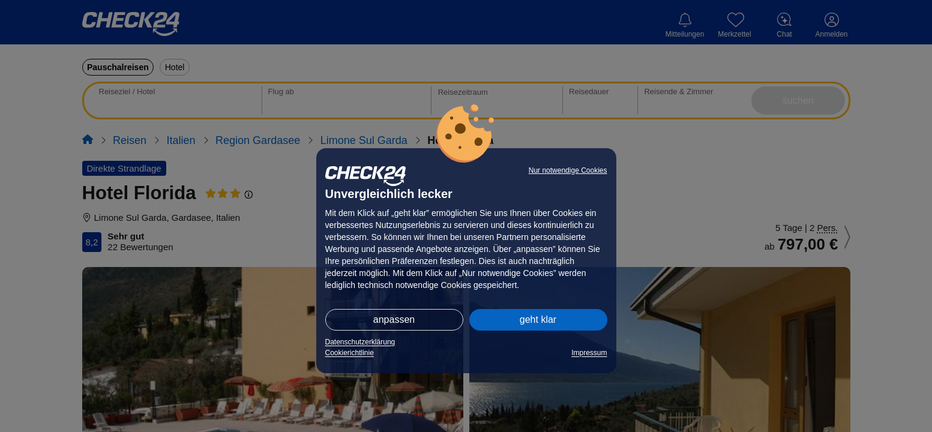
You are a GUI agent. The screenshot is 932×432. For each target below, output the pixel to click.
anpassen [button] (394, 319)
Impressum (589, 353)
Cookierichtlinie (349, 353)
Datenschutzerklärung (360, 342)
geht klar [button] (538, 319)
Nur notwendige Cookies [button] (568, 170)
